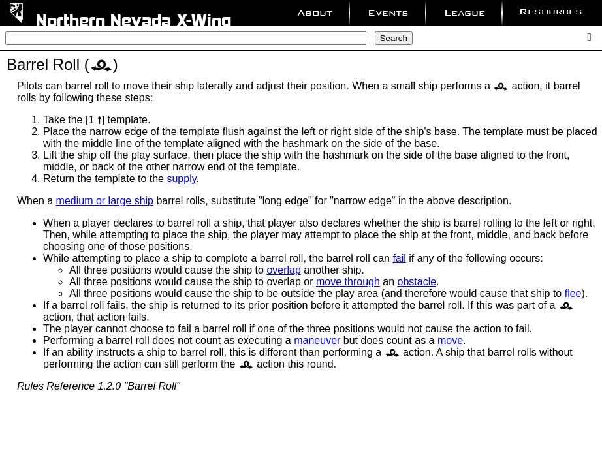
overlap (283, 269)
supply (181, 178)
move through (348, 281)
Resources (550, 11)
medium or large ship (104, 200)
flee (573, 293)
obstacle (417, 281)
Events (388, 12)
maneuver (317, 340)
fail (398, 258)
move (450, 340)
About (314, 12)
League (464, 12)
